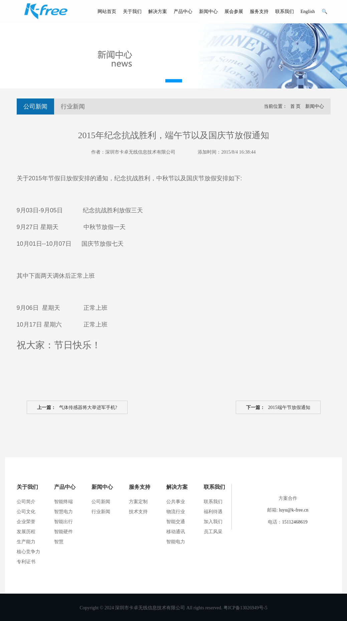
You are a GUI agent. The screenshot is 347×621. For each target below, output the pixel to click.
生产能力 (26, 541)
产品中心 (183, 11)
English (308, 11)
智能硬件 (63, 531)
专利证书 (26, 561)
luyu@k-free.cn (293, 509)
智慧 (58, 541)
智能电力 (175, 541)
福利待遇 (213, 511)
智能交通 (175, 521)
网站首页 (107, 11)
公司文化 (26, 511)
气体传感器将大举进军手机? (77, 407)
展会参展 (233, 11)
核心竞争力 (28, 551)
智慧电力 (63, 511)
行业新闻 (73, 106)
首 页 (295, 106)
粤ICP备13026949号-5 (245, 607)
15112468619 (294, 522)
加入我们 (213, 521)
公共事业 (175, 501)
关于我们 (132, 11)
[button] (173, 80)
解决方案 (157, 11)
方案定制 (138, 501)
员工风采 (213, 531)
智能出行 (63, 521)
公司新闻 (35, 106)
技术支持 (138, 511)
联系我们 (284, 11)
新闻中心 (208, 11)
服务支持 (259, 11)
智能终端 (63, 501)
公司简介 (26, 501)
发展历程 (26, 531)
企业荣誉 (26, 521)
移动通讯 (175, 531)
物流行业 (175, 511)
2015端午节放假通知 (278, 407)
